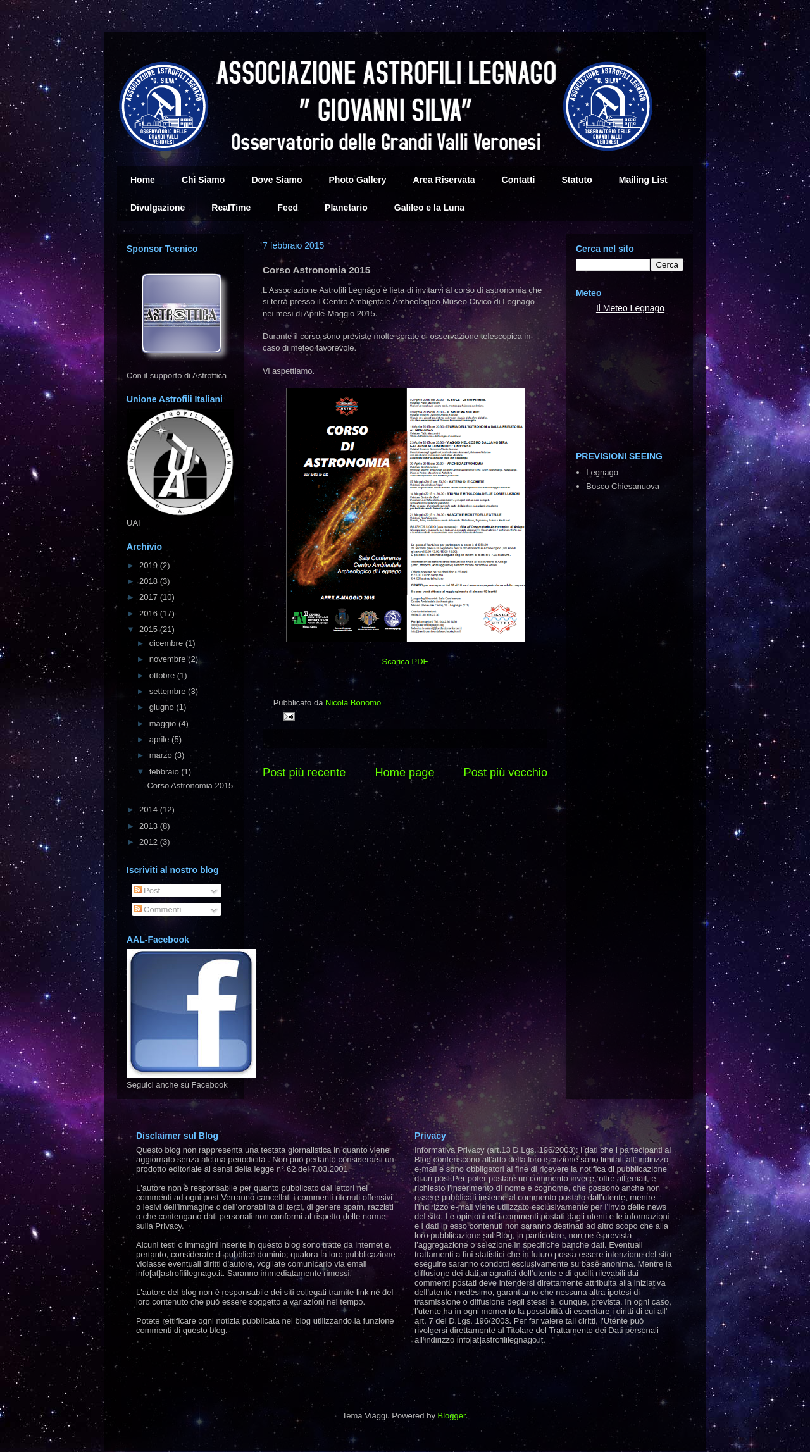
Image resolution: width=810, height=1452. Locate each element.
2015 (149, 629)
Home (142, 180)
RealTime (231, 207)
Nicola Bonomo (353, 702)
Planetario (346, 207)
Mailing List (643, 180)
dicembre (167, 643)
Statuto (577, 180)
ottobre (163, 675)
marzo (162, 755)
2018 (149, 581)
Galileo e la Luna (429, 207)
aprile (160, 739)
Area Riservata (444, 180)
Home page (404, 772)
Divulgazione (157, 207)
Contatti (518, 180)
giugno (163, 707)
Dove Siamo (276, 180)
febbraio (165, 771)
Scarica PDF (405, 661)
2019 (149, 565)
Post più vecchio (505, 772)
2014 (149, 809)
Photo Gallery (358, 180)
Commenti (158, 909)
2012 (149, 842)
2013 (149, 826)
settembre (168, 691)
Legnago (647, 308)
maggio (163, 723)
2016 (149, 613)
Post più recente (304, 772)
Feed (287, 207)
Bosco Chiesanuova (622, 486)
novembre (168, 659)
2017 (149, 597)
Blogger (452, 1415)
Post (147, 890)
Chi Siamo (203, 180)
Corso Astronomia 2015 (190, 785)
